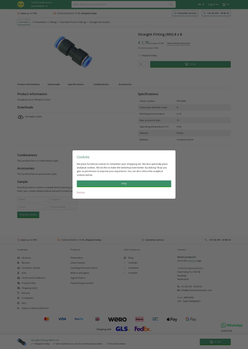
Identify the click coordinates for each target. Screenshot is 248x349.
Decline (81, 192)
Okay (124, 183)
